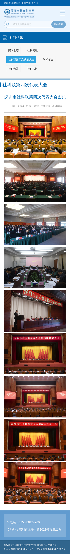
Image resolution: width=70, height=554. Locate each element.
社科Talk (32, 68)
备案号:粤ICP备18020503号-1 (18, 549)
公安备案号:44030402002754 (50, 549)
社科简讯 (32, 50)
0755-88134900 (29, 522)
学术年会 (48, 59)
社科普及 (13, 68)
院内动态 (13, 50)
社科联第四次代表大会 (21, 59)
